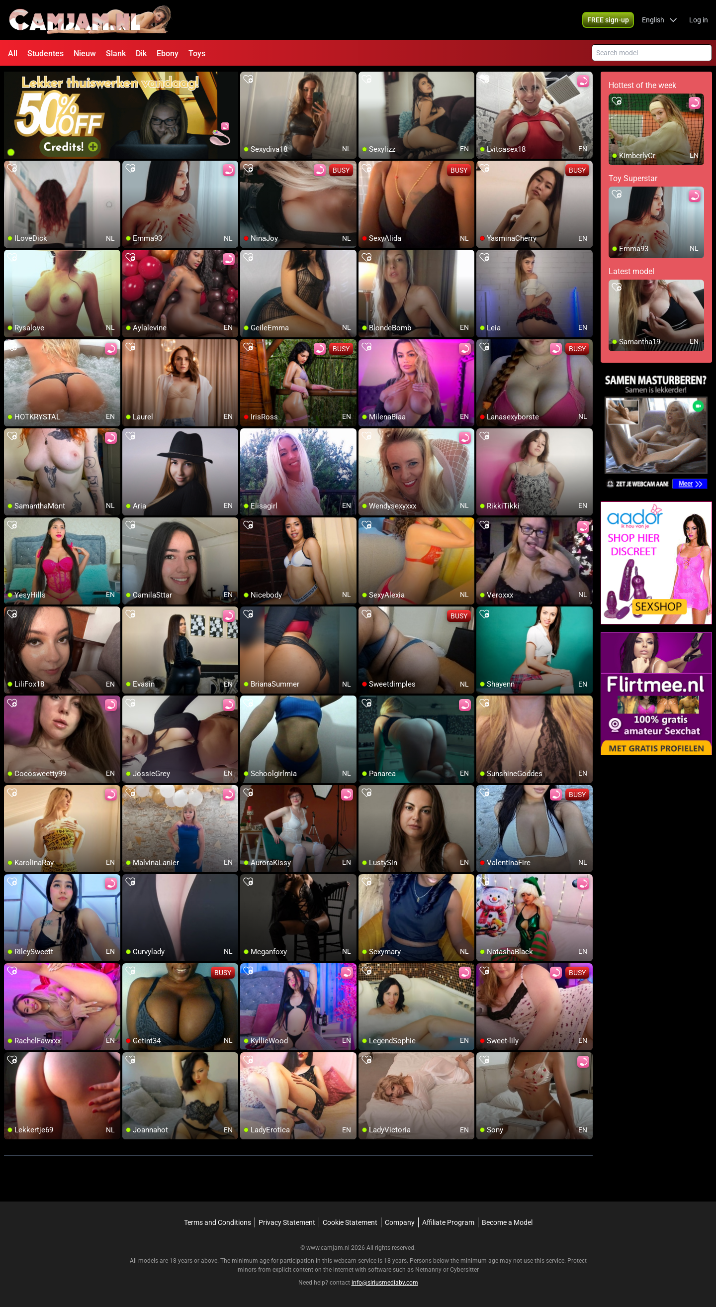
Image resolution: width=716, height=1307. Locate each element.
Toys (196, 53)
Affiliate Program (448, 1222)
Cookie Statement (350, 1222)
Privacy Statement (287, 1222)
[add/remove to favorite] (248, 80)
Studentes (45, 53)
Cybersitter (464, 1269)
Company (400, 1222)
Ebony (168, 53)
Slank (116, 53)
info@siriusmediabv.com (385, 1282)
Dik (141, 53)
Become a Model (507, 1222)
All (12, 53)
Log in (698, 20)
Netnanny (429, 1269)
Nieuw (85, 53)
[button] (659, 20)
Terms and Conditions (217, 1222)
